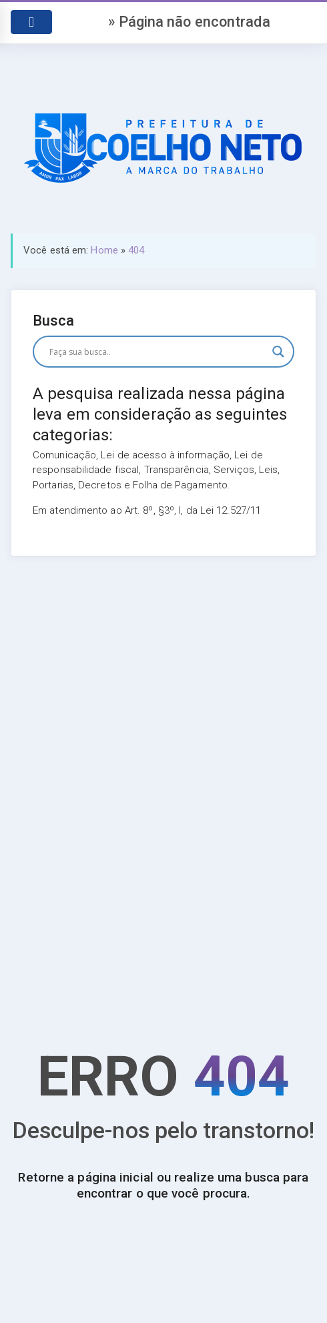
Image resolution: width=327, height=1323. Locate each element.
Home (104, 250)
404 (136, 250)
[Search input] (157, 351)
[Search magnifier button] (278, 351)
